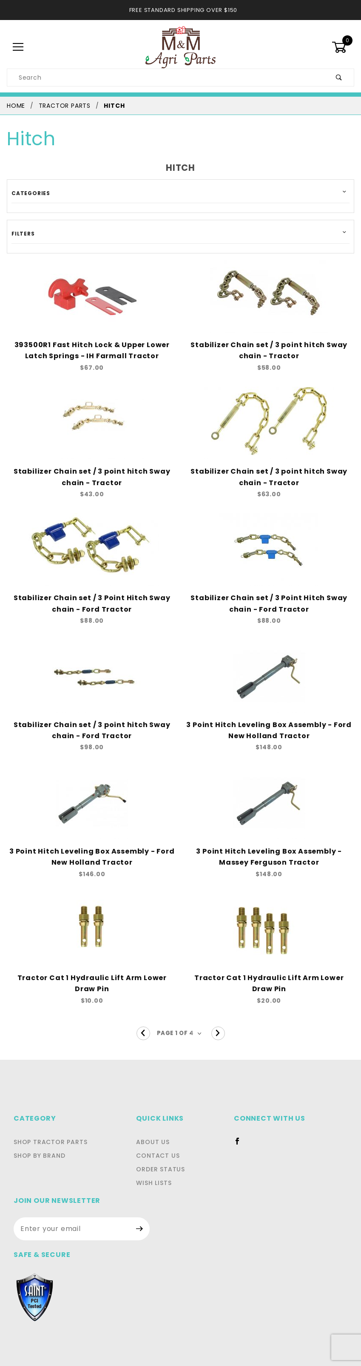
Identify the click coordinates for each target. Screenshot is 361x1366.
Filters (22, 233)
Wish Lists (111, 1171)
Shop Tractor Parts (48, 1130)
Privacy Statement (95, 1281)
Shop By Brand (38, 1144)
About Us (109, 1130)
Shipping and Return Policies (265, 1281)
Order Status (117, 1158)
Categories (28, 193)
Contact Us (113, 1144)
